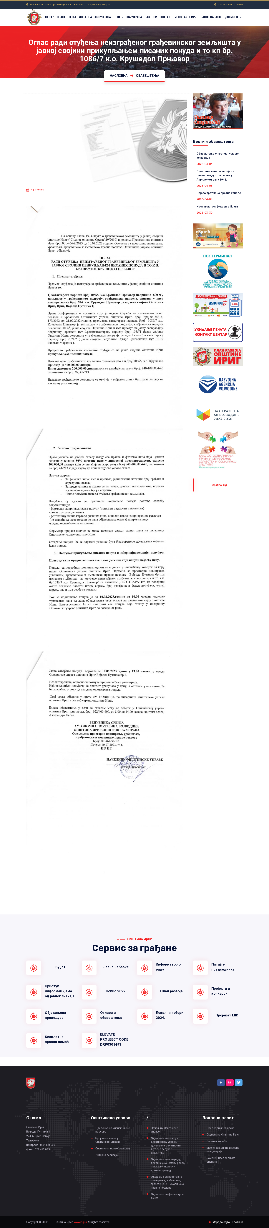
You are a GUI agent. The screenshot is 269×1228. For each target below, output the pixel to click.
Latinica (239, 4)
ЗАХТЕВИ (151, 17)
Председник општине (220, 1128)
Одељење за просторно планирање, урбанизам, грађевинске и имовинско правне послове (167, 1182)
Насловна (119, 75)
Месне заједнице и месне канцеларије (223, 1149)
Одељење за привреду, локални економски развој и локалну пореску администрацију (168, 1165)
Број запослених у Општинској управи (107, 1140)
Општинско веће (217, 1141)
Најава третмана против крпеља (219, 193)
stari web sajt (225, 4)
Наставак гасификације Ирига (217, 206)
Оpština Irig (219, 485)
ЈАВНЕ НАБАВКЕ (211, 17)
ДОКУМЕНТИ (233, 17)
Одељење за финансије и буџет (167, 1196)
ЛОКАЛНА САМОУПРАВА (95, 17)
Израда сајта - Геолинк (228, 1222)
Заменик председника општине (221, 1159)
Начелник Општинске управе (164, 1129)
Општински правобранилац (112, 1148)
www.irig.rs (80, 1222)
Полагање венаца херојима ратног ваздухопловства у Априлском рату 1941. (215, 175)
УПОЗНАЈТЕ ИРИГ (186, 17)
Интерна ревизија (106, 1155)
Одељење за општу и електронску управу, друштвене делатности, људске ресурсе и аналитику (166, 1145)
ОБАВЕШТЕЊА (66, 17)
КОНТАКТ (166, 17)
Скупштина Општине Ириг (223, 1134)
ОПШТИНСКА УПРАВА (128, 17)
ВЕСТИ (49, 17)
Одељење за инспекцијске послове (112, 1129)
